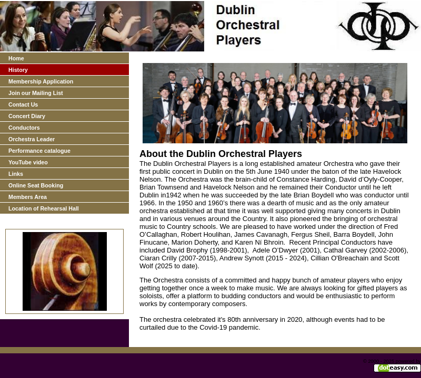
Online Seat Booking (35, 185)
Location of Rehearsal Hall (43, 208)
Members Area (27, 197)
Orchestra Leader (31, 139)
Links (15, 174)
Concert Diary (26, 116)
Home (16, 58)
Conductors (24, 127)
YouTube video (28, 162)
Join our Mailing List (35, 93)
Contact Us (23, 104)
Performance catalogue (39, 151)
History (18, 70)
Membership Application (40, 81)
